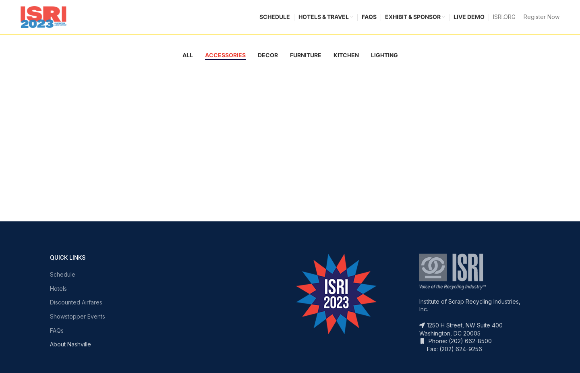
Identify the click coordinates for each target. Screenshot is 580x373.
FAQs (57, 332)
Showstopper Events (77, 318)
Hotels (58, 290)
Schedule (62, 276)
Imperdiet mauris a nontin (97, 105)
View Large (60, 72)
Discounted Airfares (76, 304)
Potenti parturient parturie (262, 105)
